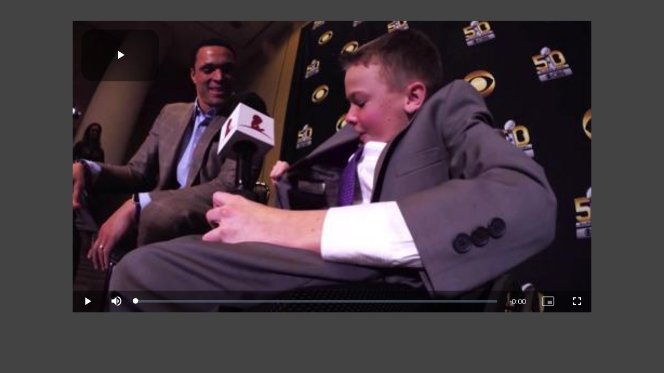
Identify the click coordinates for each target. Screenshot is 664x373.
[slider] (316, 301)
